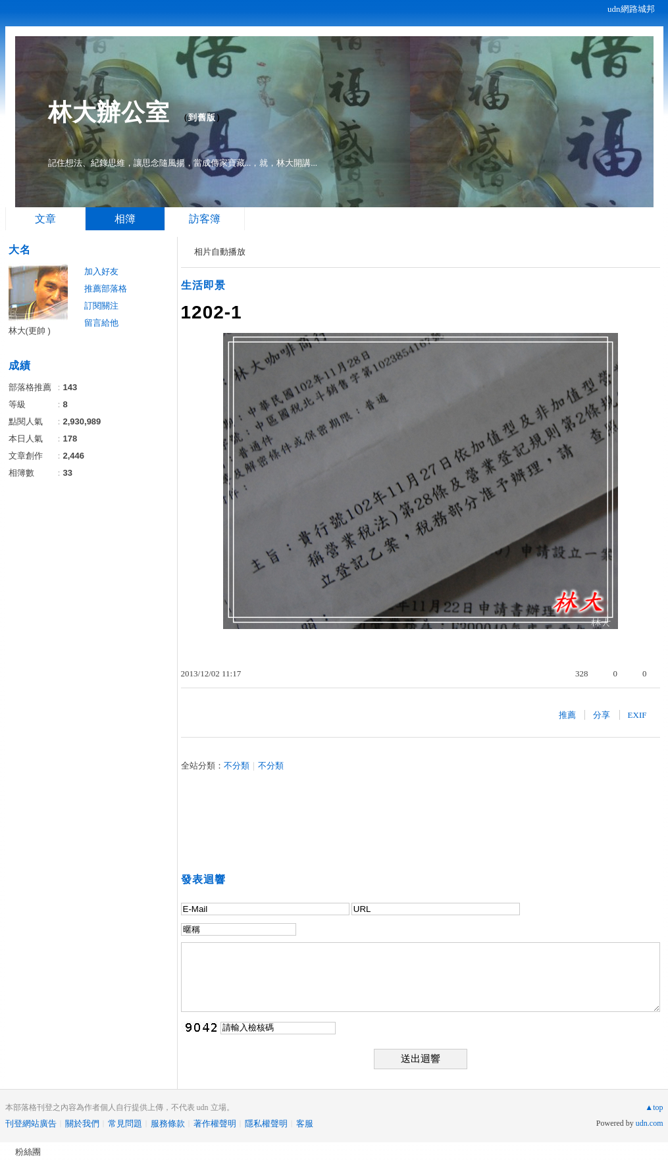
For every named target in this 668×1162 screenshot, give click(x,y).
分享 (601, 715)
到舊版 (202, 117)
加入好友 (101, 271)
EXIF (637, 715)
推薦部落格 (105, 288)
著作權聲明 (214, 1123)
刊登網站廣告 (31, 1123)
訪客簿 (204, 218)
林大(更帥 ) (30, 331)
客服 (304, 1123)
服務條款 (168, 1123)
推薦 (567, 715)
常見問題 (125, 1123)
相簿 (125, 218)
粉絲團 (28, 1152)
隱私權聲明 (266, 1123)
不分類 (236, 765)
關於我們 (82, 1123)
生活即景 (203, 285)
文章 (45, 218)
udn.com (649, 1123)
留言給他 (101, 323)
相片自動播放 (219, 252)
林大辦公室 (109, 112)
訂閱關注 (101, 306)
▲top (654, 1107)
